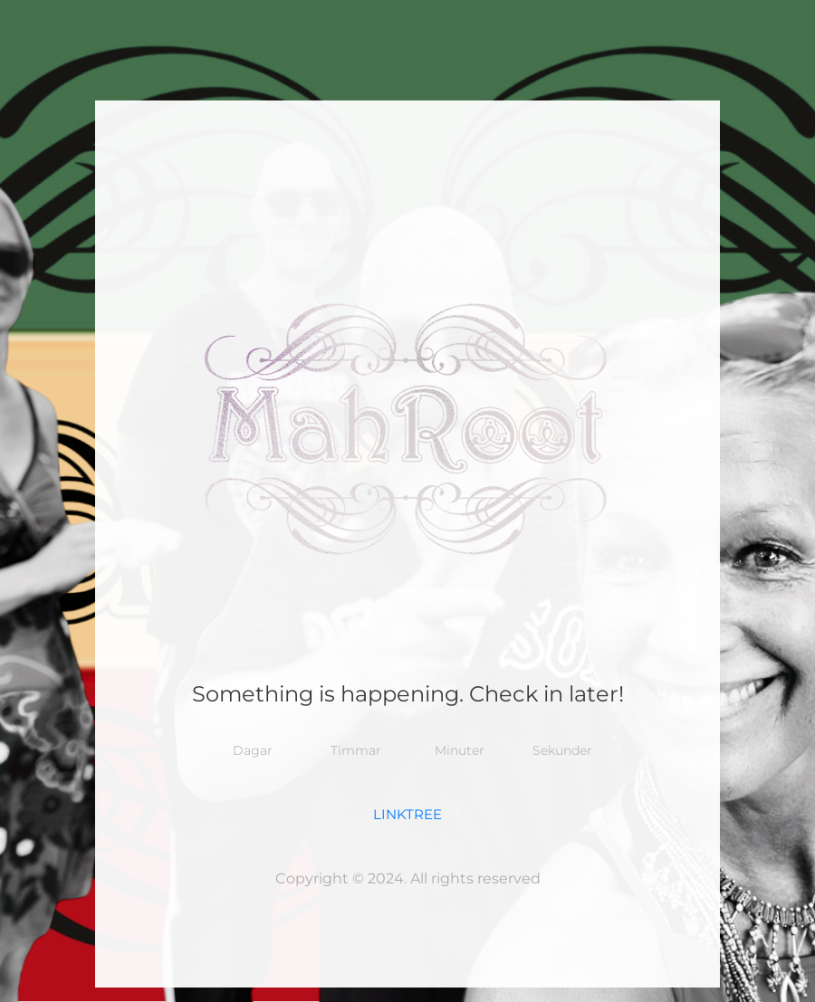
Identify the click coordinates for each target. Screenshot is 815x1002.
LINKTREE (407, 814)
